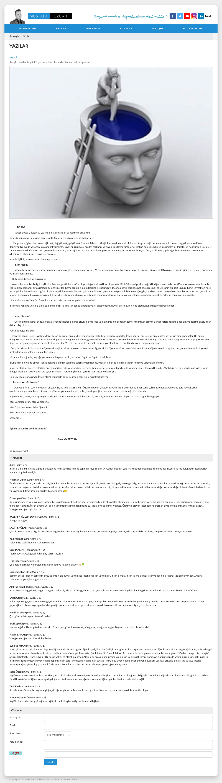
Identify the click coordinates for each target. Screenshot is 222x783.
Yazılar (26, 36)
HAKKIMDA (93, 28)
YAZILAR (61, 28)
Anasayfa (14, 36)
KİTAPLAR (126, 28)
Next (208, 16)
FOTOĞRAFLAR (192, 28)
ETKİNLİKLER (27, 28)
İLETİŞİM (157, 28)
